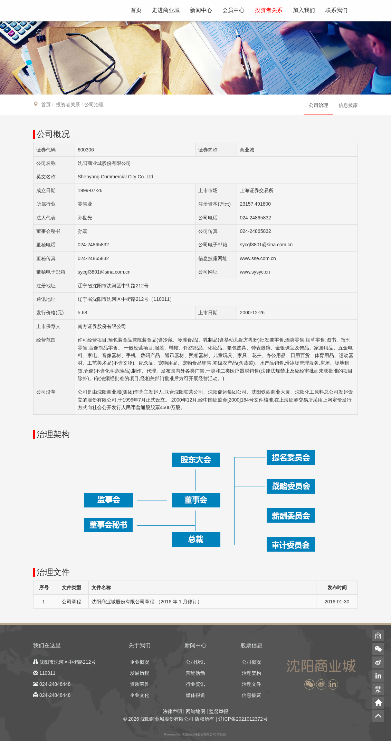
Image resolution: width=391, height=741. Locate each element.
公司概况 (251, 662)
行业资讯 (195, 684)
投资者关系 (269, 10)
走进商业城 (166, 10)
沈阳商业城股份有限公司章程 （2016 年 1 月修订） (147, 601)
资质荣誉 (139, 684)
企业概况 (139, 662)
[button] (309, 684)
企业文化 (139, 695)
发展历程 (139, 673)
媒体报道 (195, 695)
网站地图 (195, 711)
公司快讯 (195, 662)
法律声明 (172, 711)
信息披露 (348, 105)
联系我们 (336, 10)
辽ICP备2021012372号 (243, 719)
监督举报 (218, 711)
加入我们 (304, 10)
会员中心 (233, 10)
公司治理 (318, 105)
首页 (136, 10)
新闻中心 (201, 10)
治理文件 (251, 684)
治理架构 (251, 673)
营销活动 (195, 673)
